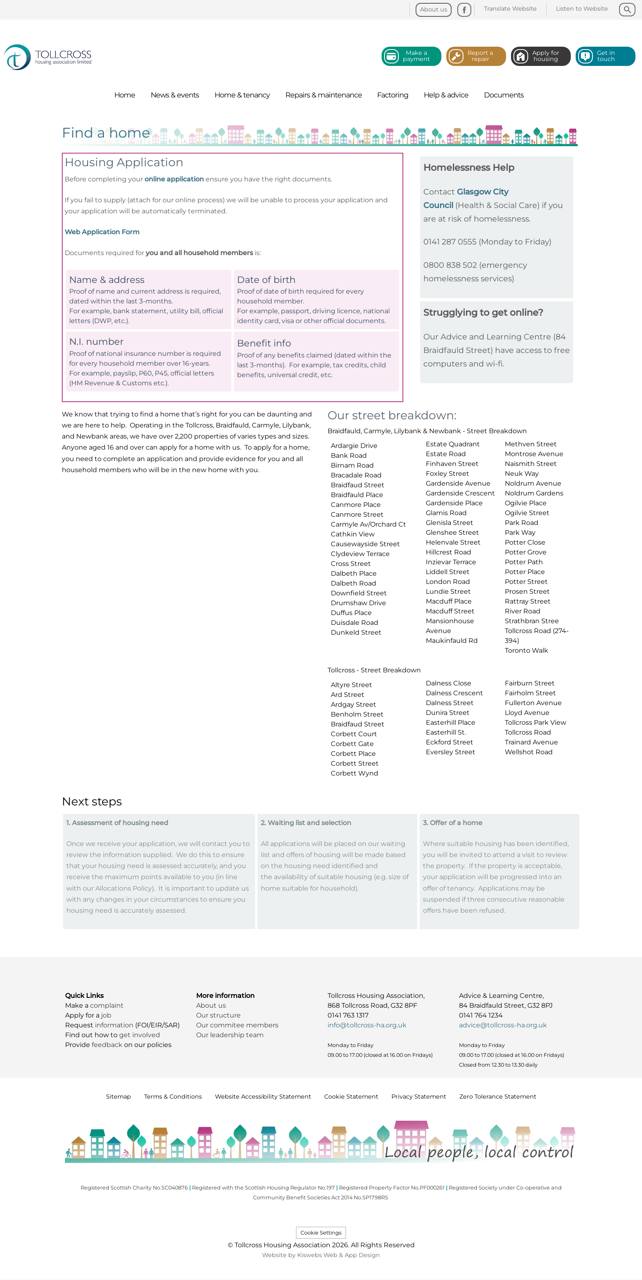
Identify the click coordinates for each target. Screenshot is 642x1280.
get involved (139, 1035)
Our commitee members (237, 1025)
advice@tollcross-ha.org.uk (503, 1025)
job (106, 1015)
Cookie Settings (321, 1233)
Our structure (219, 1015)
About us (211, 1005)
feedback (108, 1045)
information (115, 1025)
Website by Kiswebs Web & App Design (321, 1255)
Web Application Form (102, 232)
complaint (107, 1005)
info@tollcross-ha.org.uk (367, 1025)
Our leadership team (230, 1035)
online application (174, 179)
